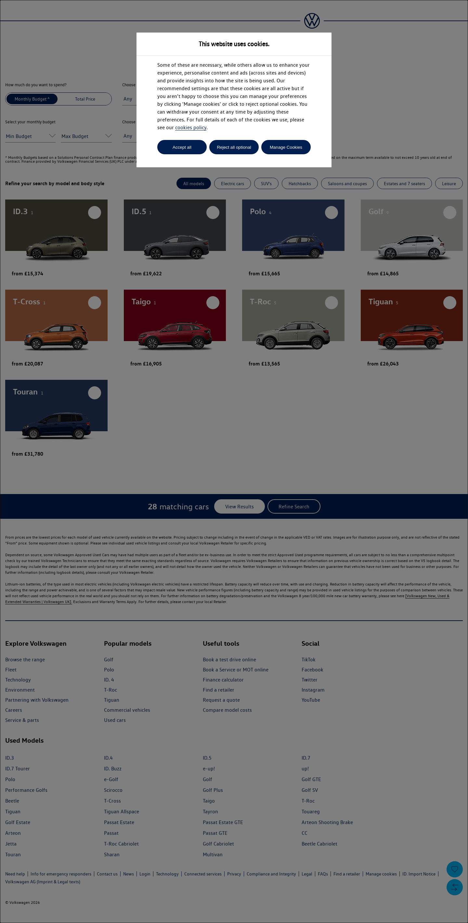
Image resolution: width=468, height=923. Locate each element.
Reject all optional (234, 147)
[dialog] (234, 461)
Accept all (182, 147)
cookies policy (190, 127)
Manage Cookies (286, 147)
